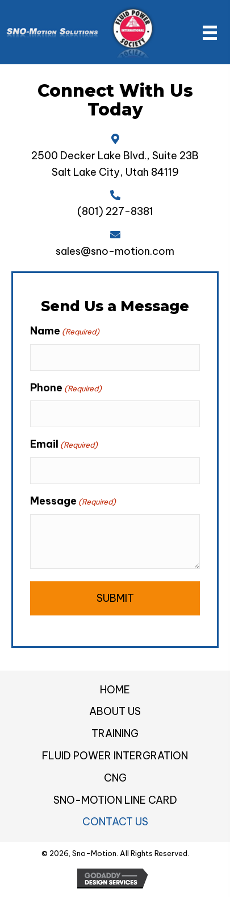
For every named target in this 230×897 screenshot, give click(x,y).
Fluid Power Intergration (115, 755)
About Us (115, 711)
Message (73, 501)
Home (115, 689)
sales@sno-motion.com (115, 251)
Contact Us (115, 821)
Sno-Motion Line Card (115, 800)
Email (64, 444)
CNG (115, 777)
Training (115, 733)
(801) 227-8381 (115, 211)
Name (64, 331)
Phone (66, 388)
